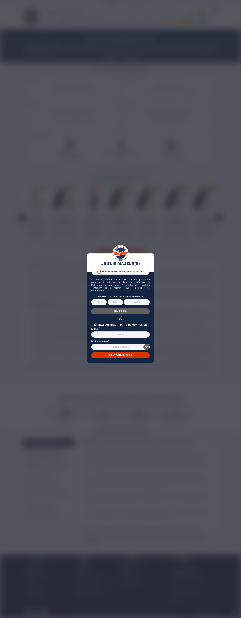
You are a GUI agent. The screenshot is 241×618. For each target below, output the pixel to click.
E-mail (95, 328)
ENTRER (120, 311)
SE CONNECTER (120, 355)
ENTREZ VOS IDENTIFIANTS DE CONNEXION (120, 324)
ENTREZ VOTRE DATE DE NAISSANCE (120, 296)
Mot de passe (100, 341)
